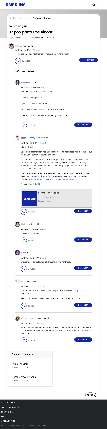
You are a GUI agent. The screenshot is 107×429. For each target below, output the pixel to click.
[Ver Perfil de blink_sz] (18, 46)
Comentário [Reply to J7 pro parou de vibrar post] (88, 60)
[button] (93, 45)
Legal (4, 416)
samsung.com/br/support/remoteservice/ (50, 197)
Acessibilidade (8, 403)
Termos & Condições (10, 407)
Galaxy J (37, 50)
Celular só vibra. (20, 363)
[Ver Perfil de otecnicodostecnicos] (29, 318)
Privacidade (7, 412)
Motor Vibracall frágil (23, 376)
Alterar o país (8, 421)
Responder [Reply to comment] (83, 125)
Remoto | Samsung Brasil (49, 193)
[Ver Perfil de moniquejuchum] (27, 83)
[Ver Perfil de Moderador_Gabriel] (32, 138)
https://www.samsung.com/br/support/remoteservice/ (52, 179)
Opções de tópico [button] (93, 25)
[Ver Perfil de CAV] (22, 281)
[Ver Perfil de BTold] (23, 253)
